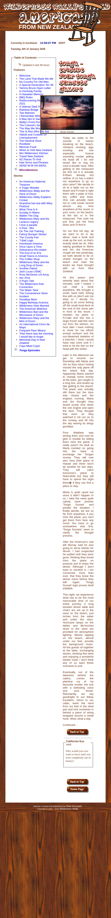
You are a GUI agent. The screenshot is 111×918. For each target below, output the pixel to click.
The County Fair (29, 237)
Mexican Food (27, 147)
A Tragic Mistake (29, 187)
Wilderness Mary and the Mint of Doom (34, 319)
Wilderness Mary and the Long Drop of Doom (34, 264)
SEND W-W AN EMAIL (33, 165)
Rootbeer (24, 143)
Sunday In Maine (29, 212)
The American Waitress (33, 308)
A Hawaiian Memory (31, 94)
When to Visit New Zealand (35, 150)
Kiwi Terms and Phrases (33, 162)
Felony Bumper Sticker (33, 234)
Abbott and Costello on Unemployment (33, 136)
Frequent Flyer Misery (32, 330)
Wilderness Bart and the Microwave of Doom (33, 313)
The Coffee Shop (29, 259)
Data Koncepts (74, 806)
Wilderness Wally (69, 808)
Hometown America (31, 243)
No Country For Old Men (34, 81)
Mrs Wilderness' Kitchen (33, 153)
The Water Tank (28, 290)
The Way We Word (30, 128)
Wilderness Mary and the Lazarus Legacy (34, 220)
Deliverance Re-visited (32, 249)
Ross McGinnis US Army (34, 274)
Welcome (25, 75)
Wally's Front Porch (31, 122)
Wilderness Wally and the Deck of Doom (34, 192)
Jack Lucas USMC (30, 271)
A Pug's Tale (26, 280)
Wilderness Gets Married (34, 305)
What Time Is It (28, 209)
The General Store (30, 140)
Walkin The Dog (28, 215)
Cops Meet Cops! (29, 346)
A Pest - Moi (26, 228)
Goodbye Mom (28, 299)
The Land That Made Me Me (36, 78)
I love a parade (28, 225)
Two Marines (27, 112)
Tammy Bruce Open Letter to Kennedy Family (35, 89)
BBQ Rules (26, 97)
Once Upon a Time (30, 246)
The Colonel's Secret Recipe (36, 125)
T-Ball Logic (26, 240)
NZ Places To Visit (30, 159)
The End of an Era (30, 252)
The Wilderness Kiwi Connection (31, 285)
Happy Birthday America (33, 302)
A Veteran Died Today (32, 106)
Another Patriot (28, 268)
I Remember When (30, 115)
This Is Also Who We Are (34, 131)
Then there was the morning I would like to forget (36, 335)
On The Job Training (31, 231)
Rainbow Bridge (28, 109)
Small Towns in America (33, 256)
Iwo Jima (24, 277)
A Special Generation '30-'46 (36, 84)
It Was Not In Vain (30, 119)
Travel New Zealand (31, 156)
